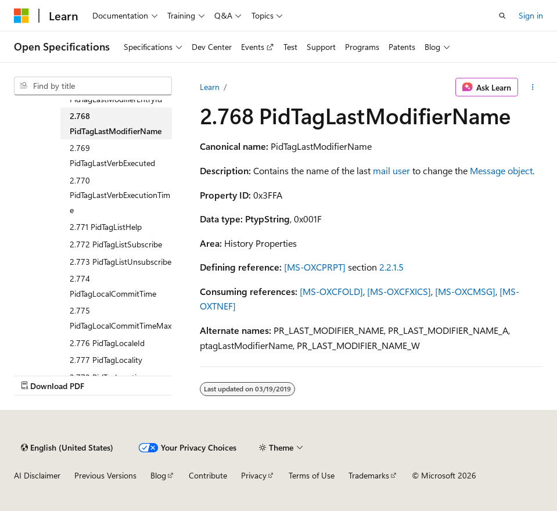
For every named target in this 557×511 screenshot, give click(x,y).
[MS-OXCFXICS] (399, 291)
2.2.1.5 (391, 267)
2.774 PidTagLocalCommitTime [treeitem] (113, 286)
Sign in (531, 15)
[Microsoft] (21, 15)
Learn (210, 86)
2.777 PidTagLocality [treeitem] (106, 359)
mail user (391, 170)
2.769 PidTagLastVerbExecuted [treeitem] (112, 155)
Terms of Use (312, 475)
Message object (501, 170)
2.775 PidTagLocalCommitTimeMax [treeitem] (120, 318)
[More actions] (533, 87)
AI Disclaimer (37, 475)
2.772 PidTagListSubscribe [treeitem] (116, 244)
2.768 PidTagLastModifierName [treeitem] (115, 123)
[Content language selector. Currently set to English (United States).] (67, 447)
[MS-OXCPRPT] (315, 267)
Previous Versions (105, 475)
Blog (158, 475)
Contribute (208, 475)
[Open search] (502, 15)
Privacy (254, 475)
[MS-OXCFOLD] (331, 291)
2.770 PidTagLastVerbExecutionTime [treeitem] (120, 195)
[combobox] (93, 86)
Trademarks (368, 475)
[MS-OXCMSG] (465, 291)
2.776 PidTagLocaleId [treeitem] (107, 342)
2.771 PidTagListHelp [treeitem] (106, 226)
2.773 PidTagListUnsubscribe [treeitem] (120, 261)
